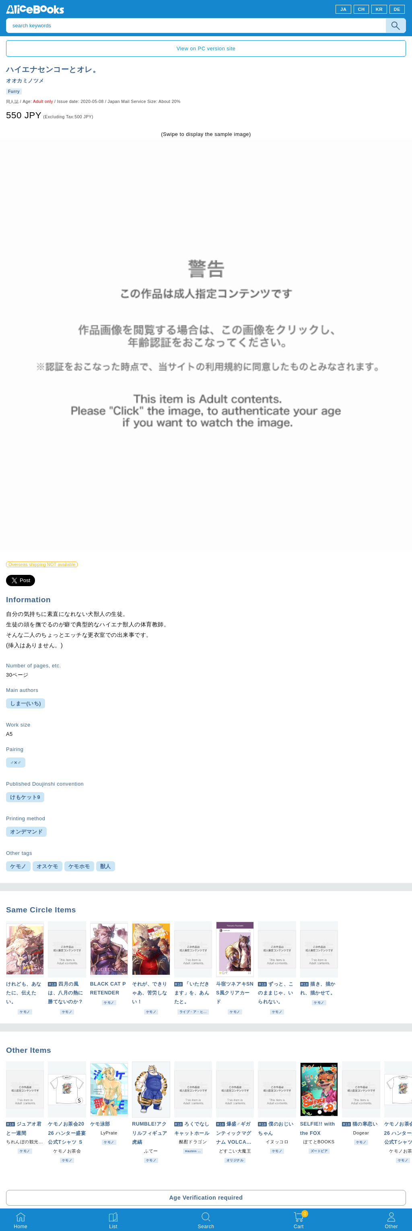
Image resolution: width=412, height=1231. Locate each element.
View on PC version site (206, 48)
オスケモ (47, 866)
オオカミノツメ (25, 81)
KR (379, 9)
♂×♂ (15, 763)
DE (397, 9)
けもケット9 (25, 797)
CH (361, 9)
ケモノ (18, 866)
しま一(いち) (25, 703)
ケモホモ (79, 866)
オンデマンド (26, 832)
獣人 (105, 866)
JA (343, 9)
